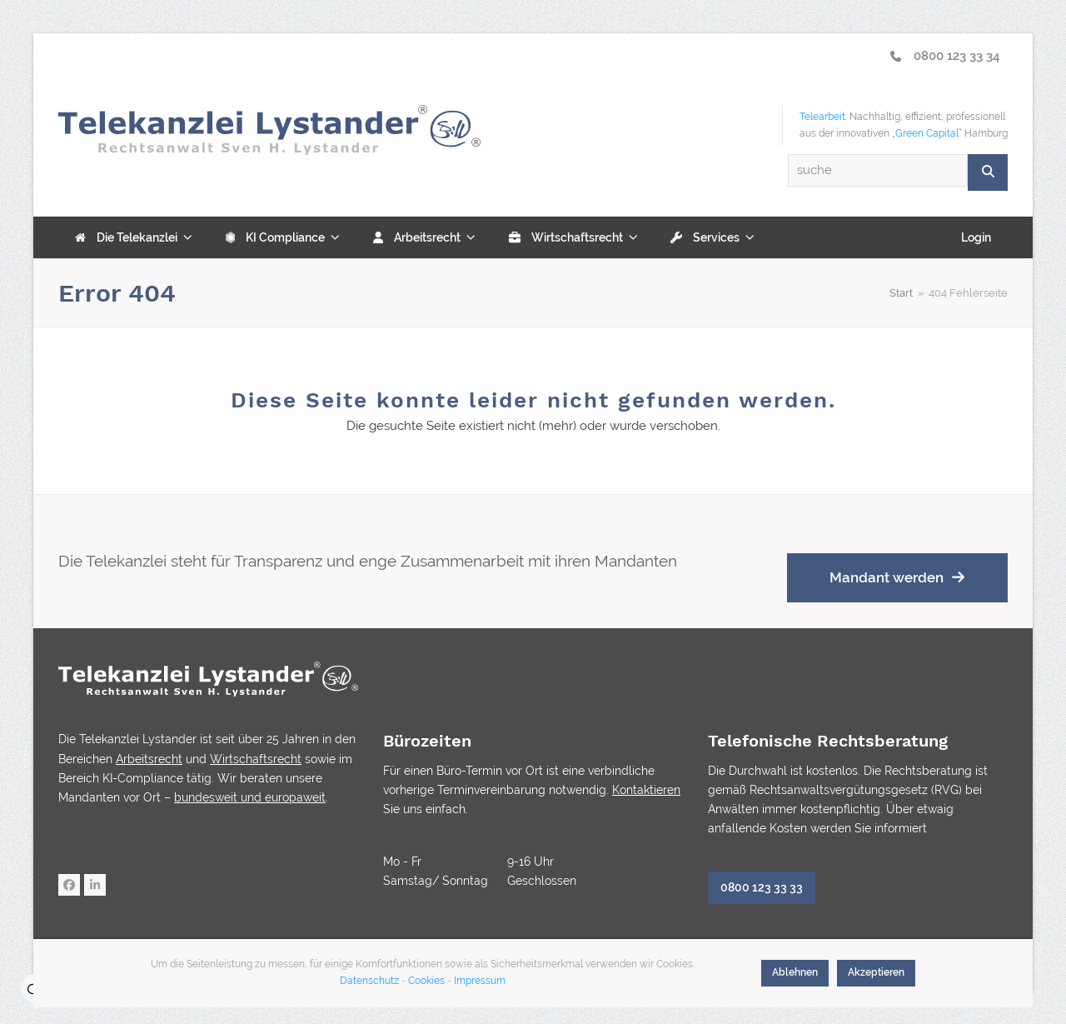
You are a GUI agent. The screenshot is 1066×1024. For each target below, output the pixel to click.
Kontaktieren (646, 790)
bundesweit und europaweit (250, 797)
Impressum (480, 981)
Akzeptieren (876, 972)
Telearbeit (822, 116)
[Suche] (988, 172)
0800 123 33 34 (944, 55)
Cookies (426, 981)
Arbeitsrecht (149, 759)
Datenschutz (369, 981)
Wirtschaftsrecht (255, 759)
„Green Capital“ (927, 133)
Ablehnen (795, 972)
